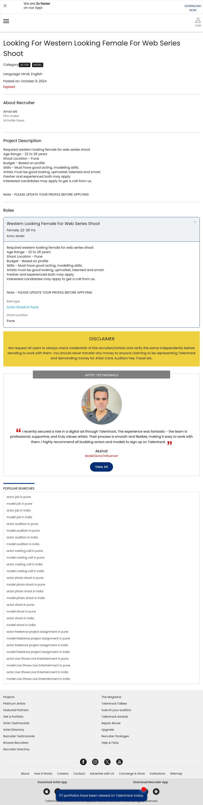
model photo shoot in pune (26, 584)
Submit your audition (116, 710)
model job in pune (19, 504)
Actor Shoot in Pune (22, 307)
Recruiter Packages (115, 736)
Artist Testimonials (16, 723)
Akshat (101, 451)
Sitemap (176, 773)
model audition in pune (23, 531)
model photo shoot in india (26, 598)
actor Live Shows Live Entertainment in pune (38, 659)
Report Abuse (111, 723)
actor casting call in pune (25, 551)
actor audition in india (22, 537)
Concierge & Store (132, 773)
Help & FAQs (110, 742)
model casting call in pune (25, 558)
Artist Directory (13, 729)
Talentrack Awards (115, 716)
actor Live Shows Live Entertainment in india (37, 672)
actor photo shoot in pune (25, 578)
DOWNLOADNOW (193, 8)
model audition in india (23, 544)
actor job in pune (19, 497)
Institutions (157, 773)
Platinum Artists (14, 703)
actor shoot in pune (20, 605)
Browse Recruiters (16, 742)
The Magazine (111, 697)
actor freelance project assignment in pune (37, 632)
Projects (8, 697)
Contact (79, 773)
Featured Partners (16, 710)
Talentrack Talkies (114, 703)
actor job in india (19, 510)
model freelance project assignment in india (38, 652)
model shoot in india (21, 625)
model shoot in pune (21, 611)
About (25, 773)
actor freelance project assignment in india (37, 645)
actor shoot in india (20, 618)
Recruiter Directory (16, 749)
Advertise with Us (102, 773)
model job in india (19, 517)
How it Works (43, 773)
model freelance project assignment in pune (38, 638)
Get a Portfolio (13, 716)
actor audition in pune (22, 524)
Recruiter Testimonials (19, 736)
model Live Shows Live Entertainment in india (38, 679)
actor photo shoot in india (25, 591)
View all (101, 466)
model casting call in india (25, 571)
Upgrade (108, 729)
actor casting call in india (24, 564)
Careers (63, 773)
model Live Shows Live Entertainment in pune (38, 665)
